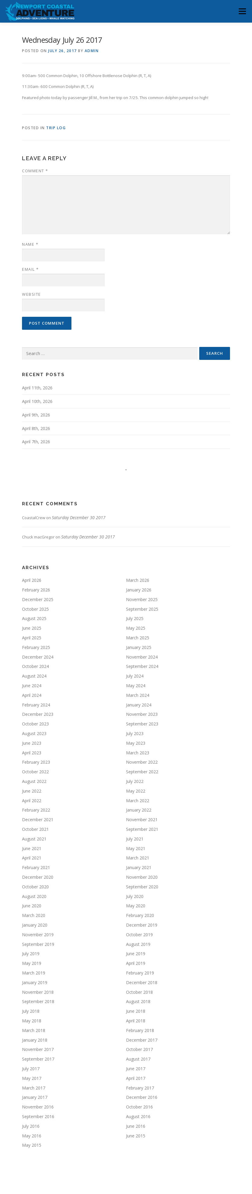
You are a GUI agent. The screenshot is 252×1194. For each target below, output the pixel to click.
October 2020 (35, 887)
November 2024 (142, 657)
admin (92, 50)
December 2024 (37, 657)
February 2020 (140, 915)
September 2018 (38, 1001)
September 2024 (142, 666)
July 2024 (134, 676)
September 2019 (38, 944)
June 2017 (135, 1068)
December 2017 (141, 1040)
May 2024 (135, 685)
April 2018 (135, 1021)
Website (31, 294)
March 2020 (33, 915)
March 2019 (33, 973)
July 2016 (30, 1126)
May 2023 (135, 743)
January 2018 (34, 1040)
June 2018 (135, 1011)
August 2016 (138, 1116)
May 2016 (31, 1136)
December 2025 (37, 599)
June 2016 (135, 1126)
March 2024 (137, 695)
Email (30, 269)
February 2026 (36, 590)
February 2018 (140, 1030)
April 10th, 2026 (37, 401)
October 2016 (139, 1107)
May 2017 (31, 1078)
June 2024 (31, 685)
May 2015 (31, 1145)
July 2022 (134, 781)
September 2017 (38, 1059)
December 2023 (37, 714)
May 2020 (135, 906)
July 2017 (30, 1068)
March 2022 (137, 800)
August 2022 (34, 781)
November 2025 (142, 599)
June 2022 (31, 791)
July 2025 (134, 618)
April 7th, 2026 (36, 441)
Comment (35, 170)
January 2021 (138, 867)
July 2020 (134, 896)
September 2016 (38, 1116)
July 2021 (134, 839)
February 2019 (140, 973)
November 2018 (38, 992)
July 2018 (30, 1011)
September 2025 (142, 609)
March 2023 (137, 753)
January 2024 (138, 705)
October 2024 (35, 666)
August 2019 (138, 944)
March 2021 (137, 858)
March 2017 (33, 1088)
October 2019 (139, 934)
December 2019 (141, 925)
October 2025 (35, 609)
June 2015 (135, 1136)
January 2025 (138, 647)
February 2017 (140, 1088)
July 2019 (30, 953)
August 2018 (138, 1001)
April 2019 (135, 963)
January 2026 (138, 590)
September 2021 (142, 829)
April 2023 (31, 753)
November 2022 (142, 762)
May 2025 (135, 628)
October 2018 (139, 992)
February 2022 (36, 810)
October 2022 (35, 772)
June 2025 (31, 628)
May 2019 (31, 963)
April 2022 (31, 800)
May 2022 (135, 791)
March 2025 (137, 638)
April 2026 (31, 580)
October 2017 (139, 1049)
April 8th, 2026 (36, 428)
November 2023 (142, 714)
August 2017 (138, 1059)
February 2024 (36, 705)
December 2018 (141, 982)
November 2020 (142, 877)
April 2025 (31, 638)
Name (30, 244)
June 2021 (31, 848)
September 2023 (142, 724)
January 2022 (138, 810)
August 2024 (34, 676)
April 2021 (31, 858)
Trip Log (56, 127)
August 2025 (34, 618)
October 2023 (35, 724)
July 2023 (134, 733)
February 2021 (36, 867)
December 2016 (141, 1097)
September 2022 (142, 772)
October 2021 (35, 829)
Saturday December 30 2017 (79, 517)
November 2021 (142, 819)
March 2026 (137, 580)
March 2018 (33, 1030)
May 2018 (31, 1021)
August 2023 (34, 733)
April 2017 (135, 1078)
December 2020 (37, 877)
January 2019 (34, 982)
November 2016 (38, 1107)
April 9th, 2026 (36, 415)
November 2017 (38, 1049)
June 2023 (31, 743)
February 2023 (36, 762)
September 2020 (142, 887)
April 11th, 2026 (37, 388)
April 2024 (31, 695)
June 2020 (31, 906)
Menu (242, 11)
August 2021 (34, 839)
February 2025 (36, 647)
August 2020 (34, 896)
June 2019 (135, 953)
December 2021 (37, 819)
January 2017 (34, 1097)
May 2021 (135, 848)
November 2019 (38, 934)
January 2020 (34, 925)
